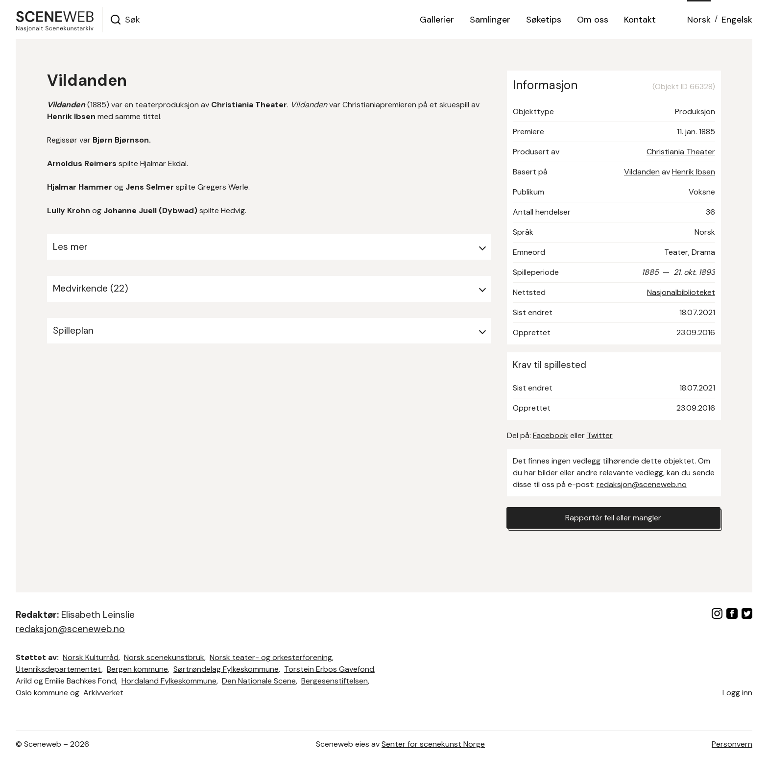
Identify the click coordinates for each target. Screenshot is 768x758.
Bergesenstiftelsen (334, 681)
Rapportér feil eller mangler (613, 518)
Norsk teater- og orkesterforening (271, 657)
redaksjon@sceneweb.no (642, 484)
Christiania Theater (681, 152)
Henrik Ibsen (693, 172)
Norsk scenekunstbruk (164, 657)
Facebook (550, 435)
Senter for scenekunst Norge (433, 744)
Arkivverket (103, 692)
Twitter (600, 435)
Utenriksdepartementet (58, 669)
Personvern (732, 744)
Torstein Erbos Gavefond (329, 669)
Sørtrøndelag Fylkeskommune (226, 669)
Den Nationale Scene (259, 681)
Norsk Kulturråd (91, 657)
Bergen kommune (137, 669)
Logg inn (737, 692)
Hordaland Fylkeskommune (168, 681)
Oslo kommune (42, 692)
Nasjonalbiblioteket (681, 292)
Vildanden (642, 172)
